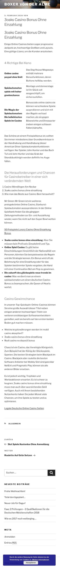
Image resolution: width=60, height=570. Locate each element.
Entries (10, 542)
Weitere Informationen (40, 560)
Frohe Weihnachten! (14, 491)
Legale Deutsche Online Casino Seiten (24, 408)
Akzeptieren (31, 563)
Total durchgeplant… (14, 497)
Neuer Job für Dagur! (15, 503)
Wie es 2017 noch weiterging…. (20, 518)
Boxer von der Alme (27, 4)
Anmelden (9, 537)
